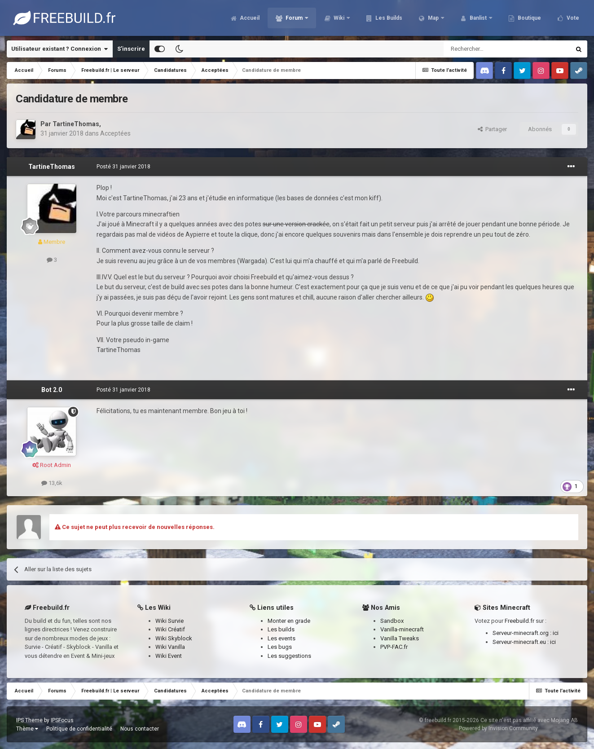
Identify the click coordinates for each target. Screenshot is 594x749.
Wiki (339, 18)
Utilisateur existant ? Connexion (59, 48)
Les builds (281, 629)
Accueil (249, 18)
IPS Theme (29, 720)
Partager (492, 129)
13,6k (51, 483)
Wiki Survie (169, 620)
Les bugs (280, 646)
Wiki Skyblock (173, 638)
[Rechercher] (488, 48)
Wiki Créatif (170, 629)
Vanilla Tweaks (399, 638)
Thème (27, 729)
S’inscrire (131, 48)
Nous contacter (139, 729)
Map (433, 18)
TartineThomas (76, 124)
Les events (281, 638)
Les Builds (388, 18)
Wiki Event (168, 655)
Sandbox (392, 620)
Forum (294, 18)
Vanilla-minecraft (402, 629)
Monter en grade (289, 620)
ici (556, 633)
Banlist (478, 18)
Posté (123, 166)
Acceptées (115, 133)
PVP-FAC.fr (394, 646)
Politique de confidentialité (79, 729)
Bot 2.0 (51, 389)
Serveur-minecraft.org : (523, 633)
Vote (572, 18)
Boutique (528, 18)
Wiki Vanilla (170, 646)
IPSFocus (62, 720)
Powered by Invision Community (498, 728)
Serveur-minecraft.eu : (521, 642)
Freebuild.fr (519, 620)
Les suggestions (289, 655)
